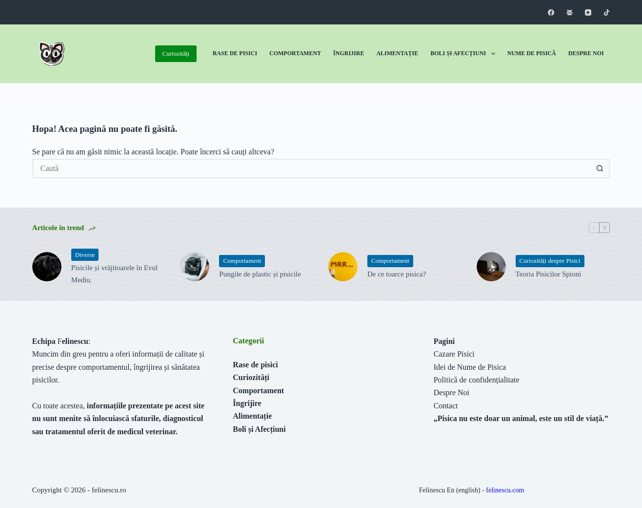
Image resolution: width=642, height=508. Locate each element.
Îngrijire (348, 53)
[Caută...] (311, 168)
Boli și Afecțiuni (464, 54)
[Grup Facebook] (569, 12)
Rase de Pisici (235, 53)
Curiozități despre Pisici (550, 260)
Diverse (85, 254)
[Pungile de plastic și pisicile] (194, 266)
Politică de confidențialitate (477, 380)
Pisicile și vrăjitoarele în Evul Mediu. (114, 274)
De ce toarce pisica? (396, 274)
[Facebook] (551, 12)
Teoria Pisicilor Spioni (549, 274)
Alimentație (397, 53)
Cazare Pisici (454, 354)
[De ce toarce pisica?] (343, 266)
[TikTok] (606, 12)
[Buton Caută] (600, 168)
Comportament (295, 53)
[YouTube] (588, 12)
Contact (446, 406)
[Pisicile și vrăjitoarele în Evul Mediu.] (46, 266)
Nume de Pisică (531, 53)
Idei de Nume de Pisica (470, 367)
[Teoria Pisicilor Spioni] (491, 266)
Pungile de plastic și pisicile (260, 274)
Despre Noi (586, 53)
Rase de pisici (255, 364)
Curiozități (176, 53)
